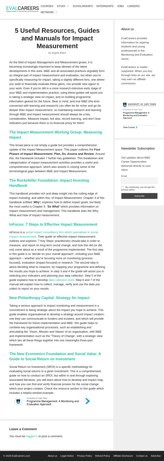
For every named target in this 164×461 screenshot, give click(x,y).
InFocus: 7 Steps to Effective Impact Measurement (53, 224)
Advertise (156, 455)
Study (64, 6)
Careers (133, 6)
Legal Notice (67, 455)
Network (50, 12)
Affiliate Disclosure (123, 455)
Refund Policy (102, 455)
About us (52, 455)
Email (124, 176)
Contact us (142, 455)
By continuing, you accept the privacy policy (138, 188)
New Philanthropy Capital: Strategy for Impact (49, 298)
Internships (105, 6)
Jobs (120, 6)
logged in (32, 436)
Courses (47, 6)
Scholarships (83, 6)
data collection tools (61, 280)
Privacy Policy (84, 455)
